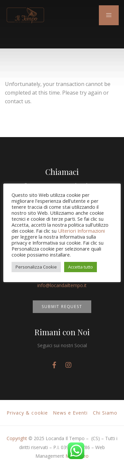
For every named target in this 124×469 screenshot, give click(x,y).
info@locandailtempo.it (62, 285)
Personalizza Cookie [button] (36, 267)
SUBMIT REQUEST (62, 306)
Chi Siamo (105, 413)
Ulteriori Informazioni (81, 230)
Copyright (17, 438)
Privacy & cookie (27, 413)
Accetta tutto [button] (80, 267)
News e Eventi (70, 413)
